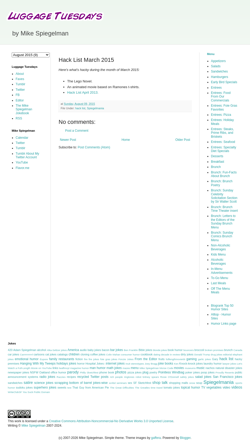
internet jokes (115, 363)
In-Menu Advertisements (222, 270)
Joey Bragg (151, 363)
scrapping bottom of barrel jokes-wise (81, 383)
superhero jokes (45, 387)
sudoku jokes (24, 387)
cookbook (147, 354)
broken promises (214, 350)
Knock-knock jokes (191, 363)
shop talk (160, 382)
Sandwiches (219, 71)
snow (192, 383)
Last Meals (218, 283)
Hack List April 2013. (82, 92)
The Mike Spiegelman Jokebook (24, 109)
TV (203, 387)
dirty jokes (187, 354)
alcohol (41, 350)
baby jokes (94, 350)
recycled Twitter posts (93, 377)
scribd (112, 383)
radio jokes (47, 377)
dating (156, 354)
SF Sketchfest (142, 382)
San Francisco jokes (227, 377)
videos (236, 387)
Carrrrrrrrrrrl (26, 354)
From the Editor (146, 359)
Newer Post (68, 140)
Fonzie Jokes (126, 359)
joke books (165, 363)
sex (130, 382)
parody (73, 372)
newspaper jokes (18, 372)
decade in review (170, 354)
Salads (216, 66)
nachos (210, 368)
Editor (20, 100)
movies (179, 368)
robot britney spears (147, 377)
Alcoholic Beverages (218, 261)
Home (126, 140)
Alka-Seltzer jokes (57, 350)
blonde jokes (160, 350)
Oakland (44, 372)
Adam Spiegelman (24, 350)
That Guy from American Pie (90, 387)
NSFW (34, 372)
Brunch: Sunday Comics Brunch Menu (222, 236)
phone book (106, 372)
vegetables (214, 387)
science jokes (43, 383)
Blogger (185, 438)
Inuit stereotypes (135, 363)
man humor (97, 368)
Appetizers (218, 61)
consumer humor (130, 354)
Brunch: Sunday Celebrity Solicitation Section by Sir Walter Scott (224, 196)
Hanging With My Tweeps (37, 363)
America (73, 350)
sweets (62, 387)
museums (190, 368)
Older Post (182, 140)
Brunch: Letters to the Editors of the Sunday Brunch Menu (223, 221)
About (20, 74)
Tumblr (20, 84)
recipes (71, 376)
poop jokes (208, 372)
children (74, 354)
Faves (20, 79)
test (69, 387)
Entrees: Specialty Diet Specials (223, 149)
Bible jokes (145, 350)
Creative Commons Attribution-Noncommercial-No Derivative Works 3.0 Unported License (111, 421)
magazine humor (79, 368)
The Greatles (142, 387)
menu (135, 368)
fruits (162, 359)
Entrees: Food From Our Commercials (220, 96)
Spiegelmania (95, 108)
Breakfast (217, 162)
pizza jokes (135, 372)
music (200, 368)
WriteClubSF (15, 392)
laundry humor (213, 363)
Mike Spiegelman (149, 368)
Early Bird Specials (224, 82)
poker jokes (192, 372)
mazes (126, 368)
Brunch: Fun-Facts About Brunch (224, 174)
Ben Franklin (131, 350)
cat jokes (51, 354)
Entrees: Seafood (223, 142)
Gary (215, 359)
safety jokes (187, 377)
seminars (122, 383)
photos (120, 372)
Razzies (61, 377)
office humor (58, 372)
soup (199, 382)
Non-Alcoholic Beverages (220, 247)
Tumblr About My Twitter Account (27, 155)
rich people (116, 377)
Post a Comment (76, 130)
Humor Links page (223, 323)
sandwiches (15, 382)
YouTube (22, 162)
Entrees (216, 87)
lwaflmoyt (64, 368)
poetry (153, 372)
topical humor (190, 387)
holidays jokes (66, 363)
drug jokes (216, 354)
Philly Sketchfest (89, 372)
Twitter (20, 90)
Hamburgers (219, 77)
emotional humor (27, 359)
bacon (105, 350)
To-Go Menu (219, 278)
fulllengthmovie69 (175, 359)
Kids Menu (218, 254)
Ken (176, 363)
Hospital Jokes (94, 363)
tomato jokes (172, 387)
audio (83, 350)
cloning (84, 354)
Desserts (217, 156)
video (226, 387)
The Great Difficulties (122, 387)
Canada (237, 350)
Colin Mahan (113, 354)
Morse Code (166, 368)
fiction (79, 359)
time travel (156, 387)
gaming (191, 359)
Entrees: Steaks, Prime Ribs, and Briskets (222, 132)
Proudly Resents (225, 372)
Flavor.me (22, 168)
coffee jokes (97, 354)
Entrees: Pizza (221, 115)
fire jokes (94, 359)
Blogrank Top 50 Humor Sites (222, 307)
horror (81, 363)
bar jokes (116, 350)
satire (28, 382)
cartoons (39, 354)
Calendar (22, 138)
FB (18, 95)
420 (10, 350)
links (55, 368)
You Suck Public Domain (36, 392)
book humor (175, 350)
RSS (19, 118)
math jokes (114, 368)
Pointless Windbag (171, 372)
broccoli (199, 350)
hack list (80, 108)
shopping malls (178, 382)
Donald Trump (202, 354)
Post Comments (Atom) (94, 147)
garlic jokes (204, 359)
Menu (211, 54)
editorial (227, 354)
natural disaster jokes (228, 368)
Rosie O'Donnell (169, 377)
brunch (228, 350)
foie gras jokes (108, 359)
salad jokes (203, 377)
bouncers (188, 350)
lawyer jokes (229, 363)
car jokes (13, 354)
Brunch (216, 167)
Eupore (44, 359)
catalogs (62, 354)
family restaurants (61, 359)
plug (145, 372)
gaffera (156, 438)
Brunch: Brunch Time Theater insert (224, 209)
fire (86, 359)
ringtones (129, 377)
